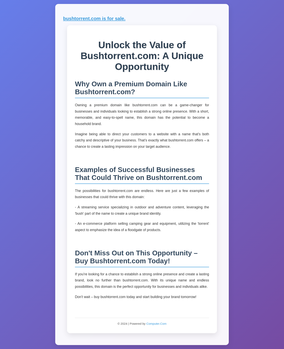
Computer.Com (156, 323)
